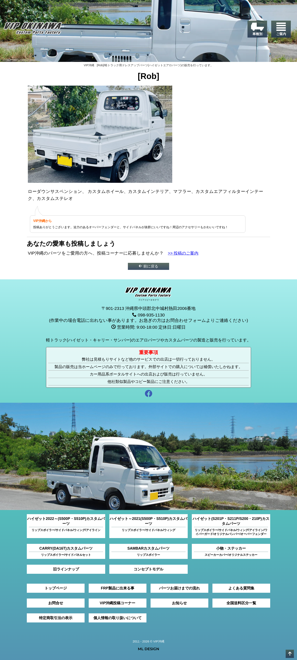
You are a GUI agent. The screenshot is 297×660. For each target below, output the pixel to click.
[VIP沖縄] (32, 29)
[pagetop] (290, 654)
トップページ (56, 588)
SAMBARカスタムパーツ (148, 551)
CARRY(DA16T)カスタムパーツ (66, 551)
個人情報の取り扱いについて (117, 618)
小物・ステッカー (231, 551)
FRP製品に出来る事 (117, 588)
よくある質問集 (241, 588)
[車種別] (257, 29)
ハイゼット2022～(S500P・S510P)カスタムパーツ (66, 524)
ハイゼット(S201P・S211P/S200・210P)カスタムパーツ (231, 526)
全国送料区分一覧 (241, 603)
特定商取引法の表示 (55, 618)
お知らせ (179, 603)
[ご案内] (281, 29)
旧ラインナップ (66, 569)
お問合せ (55, 603)
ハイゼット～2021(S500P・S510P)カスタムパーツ (148, 524)
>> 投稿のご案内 (184, 253)
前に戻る (148, 266)
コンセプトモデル (148, 569)
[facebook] (148, 394)
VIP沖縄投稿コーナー (117, 603)
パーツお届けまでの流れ (179, 588)
